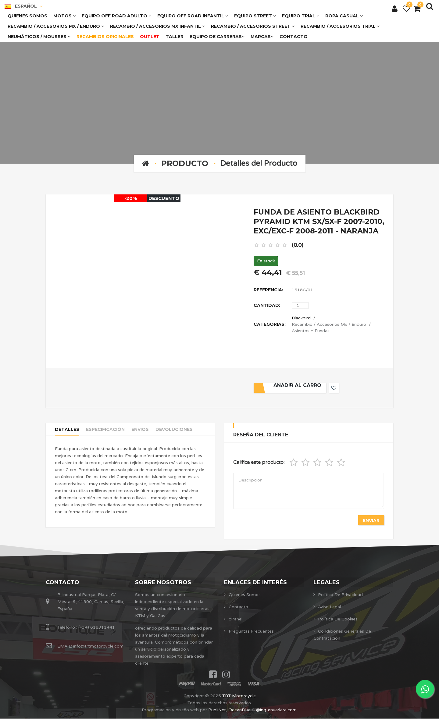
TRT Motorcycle (239, 698)
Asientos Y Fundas (311, 332)
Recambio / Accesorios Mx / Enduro (329, 325)
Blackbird (301, 319)
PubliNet (217, 712)
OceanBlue (239, 712)
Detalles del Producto (258, 163)
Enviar (370, 521)
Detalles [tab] (68, 432)
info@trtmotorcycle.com (97, 648)
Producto (184, 163)
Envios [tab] (147, 432)
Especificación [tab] (109, 432)
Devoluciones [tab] (184, 432)
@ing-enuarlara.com (276, 712)
